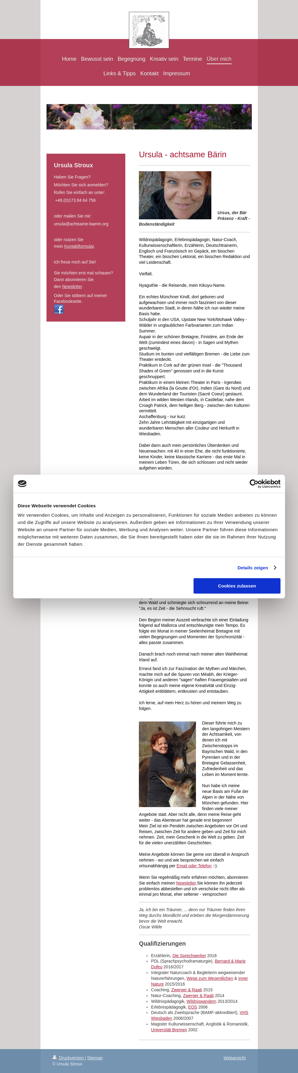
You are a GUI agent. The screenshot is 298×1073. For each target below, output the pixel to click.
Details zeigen (253, 567)
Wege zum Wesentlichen (210, 978)
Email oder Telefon (194, 865)
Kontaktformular (79, 246)
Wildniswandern (201, 1001)
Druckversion (69, 1057)
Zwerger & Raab (186, 989)
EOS (192, 1007)
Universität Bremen (169, 1029)
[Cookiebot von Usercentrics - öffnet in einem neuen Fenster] (254, 483)
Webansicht (235, 1057)
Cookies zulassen (237, 585)
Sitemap (95, 1057)
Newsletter (186, 883)
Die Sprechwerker (189, 955)
